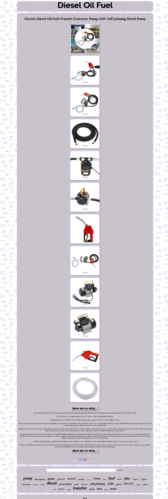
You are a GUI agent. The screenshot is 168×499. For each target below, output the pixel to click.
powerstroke (65, 484)
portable (81, 479)
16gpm (144, 479)
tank (54, 489)
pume (51, 478)
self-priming (97, 483)
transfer (80, 488)
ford (99, 488)
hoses (43, 484)
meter (113, 488)
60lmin (69, 489)
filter (127, 478)
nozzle (71, 478)
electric (129, 483)
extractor (89, 479)
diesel (52, 483)
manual (84, 484)
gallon (139, 484)
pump (27, 478)
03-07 (119, 479)
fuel (111, 478)
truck (76, 484)
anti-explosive (40, 479)
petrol (118, 484)
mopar (106, 489)
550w (104, 479)
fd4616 (92, 489)
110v (110, 483)
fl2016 (145, 484)
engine (135, 479)
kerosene (26, 485)
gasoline (61, 479)
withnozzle (36, 484)
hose (97, 478)
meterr (61, 488)
